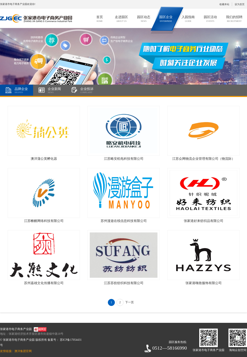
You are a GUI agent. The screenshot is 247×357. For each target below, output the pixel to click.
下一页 (129, 302)
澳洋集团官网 (23, 351)
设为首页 (240, 4)
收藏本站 (224, 4)
